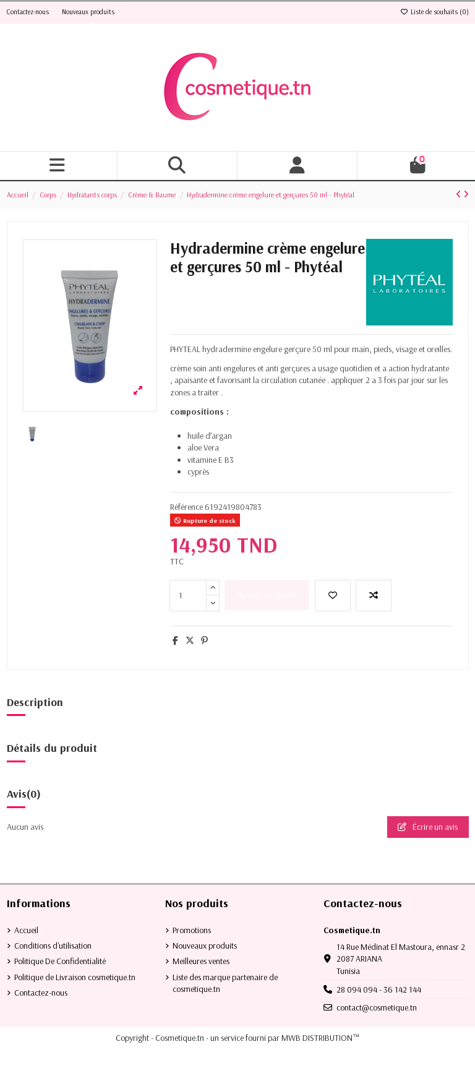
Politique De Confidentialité (60, 961)
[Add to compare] (374, 595)
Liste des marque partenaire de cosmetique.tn (225, 983)
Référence (186, 506)
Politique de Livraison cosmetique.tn (74, 977)
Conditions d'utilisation (53, 945)
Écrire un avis (428, 826)
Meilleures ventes (201, 961)
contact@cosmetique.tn (376, 1007)
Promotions (192, 930)
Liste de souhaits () (434, 11)
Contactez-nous (29, 11)
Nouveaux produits (88, 11)
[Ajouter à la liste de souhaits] (333, 595)
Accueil (26, 930)
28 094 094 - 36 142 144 (378, 989)
